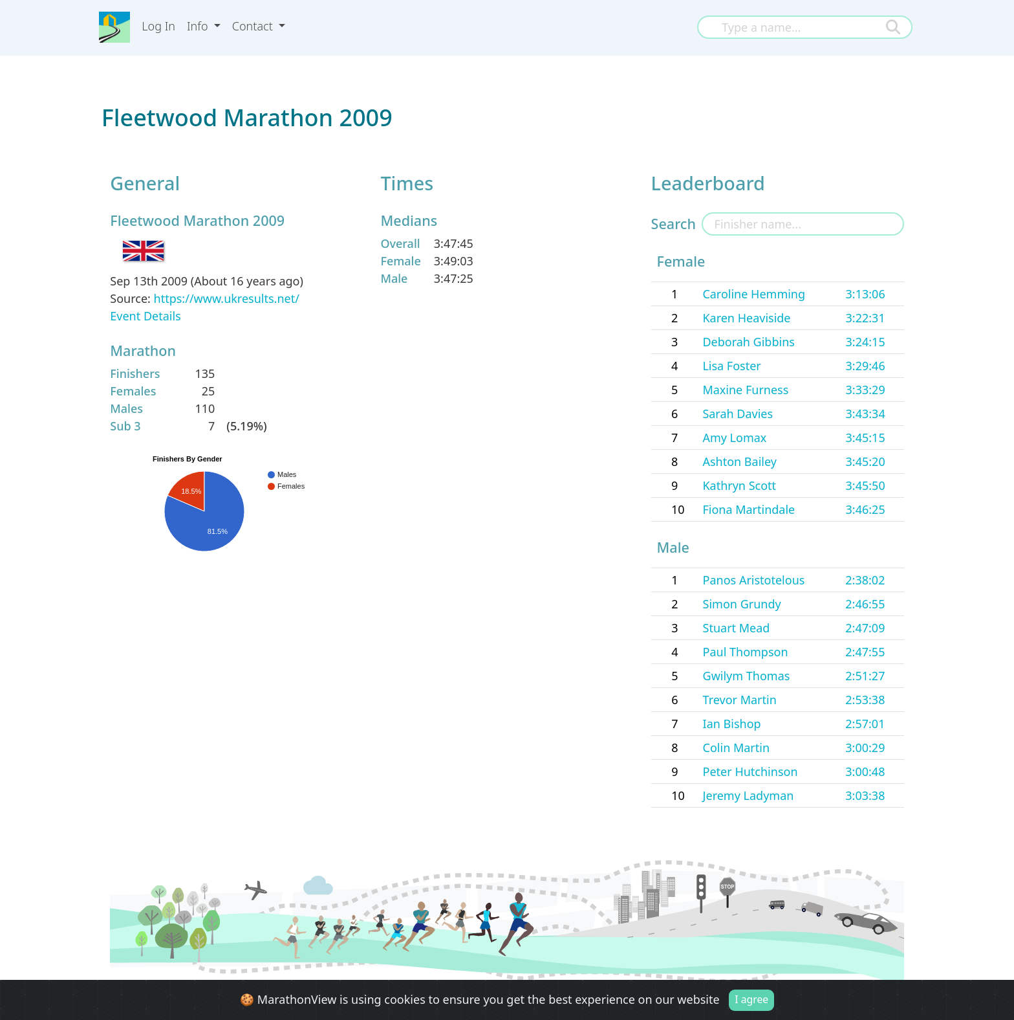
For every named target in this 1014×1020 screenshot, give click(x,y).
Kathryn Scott (739, 485)
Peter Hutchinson (750, 771)
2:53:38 (865, 699)
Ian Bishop (732, 723)
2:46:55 (865, 604)
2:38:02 (865, 580)
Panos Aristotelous (754, 580)
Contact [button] (254, 26)
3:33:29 (865, 389)
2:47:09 (865, 628)
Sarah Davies (737, 413)
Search (673, 223)
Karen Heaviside (746, 318)
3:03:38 (865, 795)
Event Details (145, 316)
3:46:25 (865, 509)
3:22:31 (865, 318)
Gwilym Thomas (746, 675)
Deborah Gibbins (748, 341)
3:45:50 (865, 485)
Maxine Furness (745, 389)
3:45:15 (865, 437)
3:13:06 (865, 294)
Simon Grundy (742, 604)
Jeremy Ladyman (748, 795)
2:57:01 (865, 723)
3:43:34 (865, 413)
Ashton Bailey (739, 461)
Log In (158, 26)
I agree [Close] (751, 1000)
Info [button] (199, 26)
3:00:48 (865, 771)
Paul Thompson (745, 652)
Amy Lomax (734, 437)
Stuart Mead (736, 628)
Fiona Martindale (748, 509)
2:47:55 (865, 652)
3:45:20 (865, 461)
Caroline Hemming (753, 294)
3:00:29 (865, 747)
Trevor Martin (740, 699)
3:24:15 (865, 341)
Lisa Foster (731, 365)
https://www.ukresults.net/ (226, 298)
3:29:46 (865, 365)
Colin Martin (736, 747)
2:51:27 (865, 675)
